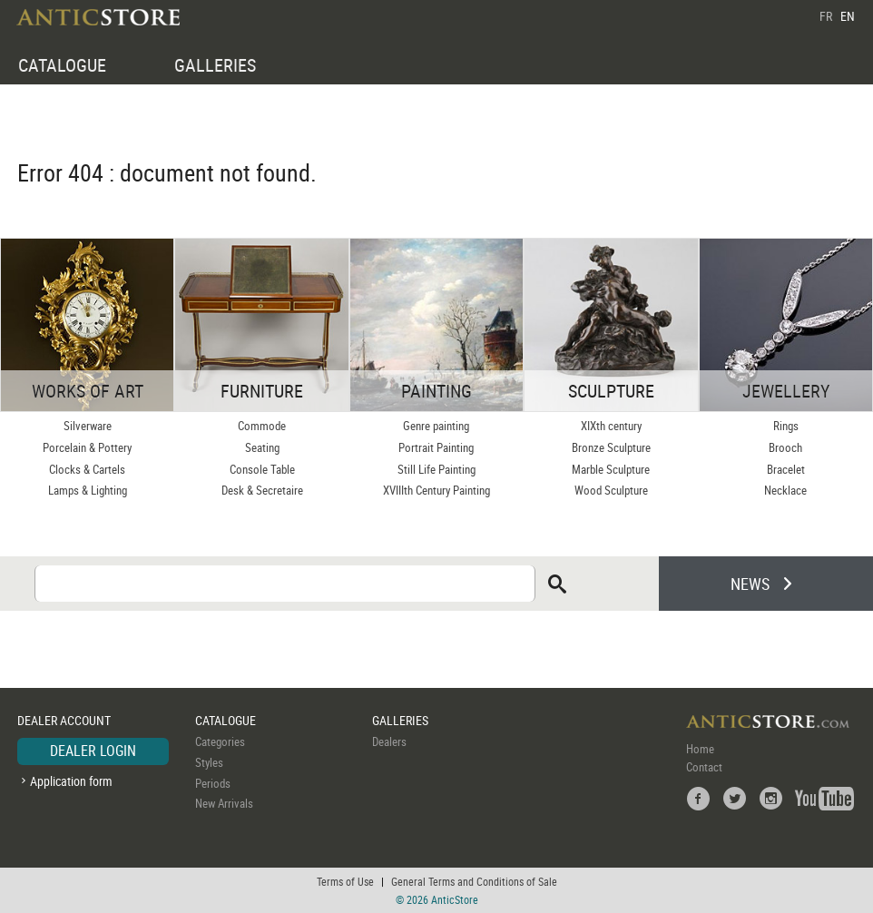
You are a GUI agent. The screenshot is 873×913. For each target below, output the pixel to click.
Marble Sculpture (611, 469)
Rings (786, 425)
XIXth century (611, 425)
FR (825, 16)
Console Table (262, 469)
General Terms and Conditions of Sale (474, 881)
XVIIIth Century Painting (436, 490)
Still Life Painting (436, 469)
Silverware (88, 425)
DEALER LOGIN (93, 751)
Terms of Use (345, 881)
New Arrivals (224, 803)
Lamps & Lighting (87, 490)
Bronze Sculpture (611, 447)
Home (700, 749)
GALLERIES (215, 65)
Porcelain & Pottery (87, 447)
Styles (209, 762)
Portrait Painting (436, 447)
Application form (71, 781)
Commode (262, 425)
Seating (262, 447)
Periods (213, 783)
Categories (220, 741)
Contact (704, 767)
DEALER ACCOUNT (64, 720)
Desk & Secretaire (262, 490)
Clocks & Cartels (87, 469)
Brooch (785, 447)
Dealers (389, 741)
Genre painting (436, 425)
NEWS (750, 583)
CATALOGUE (62, 65)
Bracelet (786, 469)
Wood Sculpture (611, 490)
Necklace (785, 490)
